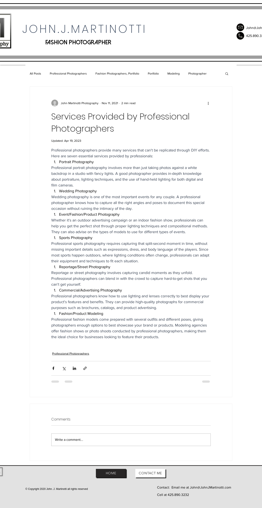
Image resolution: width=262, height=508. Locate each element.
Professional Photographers (68, 73)
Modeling (173, 73)
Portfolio (153, 73)
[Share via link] (85, 368)
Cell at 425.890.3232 (173, 495)
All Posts (35, 73)
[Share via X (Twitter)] (64, 368)
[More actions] (208, 103)
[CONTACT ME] (150, 473)
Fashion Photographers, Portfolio (117, 73)
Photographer (197, 73)
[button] (227, 73)
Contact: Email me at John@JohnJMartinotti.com (194, 487)
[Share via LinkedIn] (74, 368)
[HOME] (111, 473)
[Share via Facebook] (53, 368)
